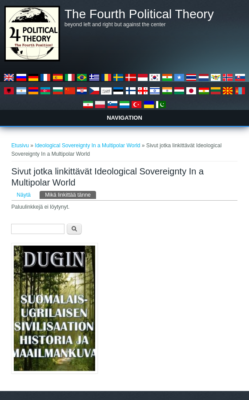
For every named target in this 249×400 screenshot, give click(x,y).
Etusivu (20, 145)
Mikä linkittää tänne (70, 194)
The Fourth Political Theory (139, 14)
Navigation (124, 117)
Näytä (24, 195)
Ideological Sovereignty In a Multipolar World (87, 145)
